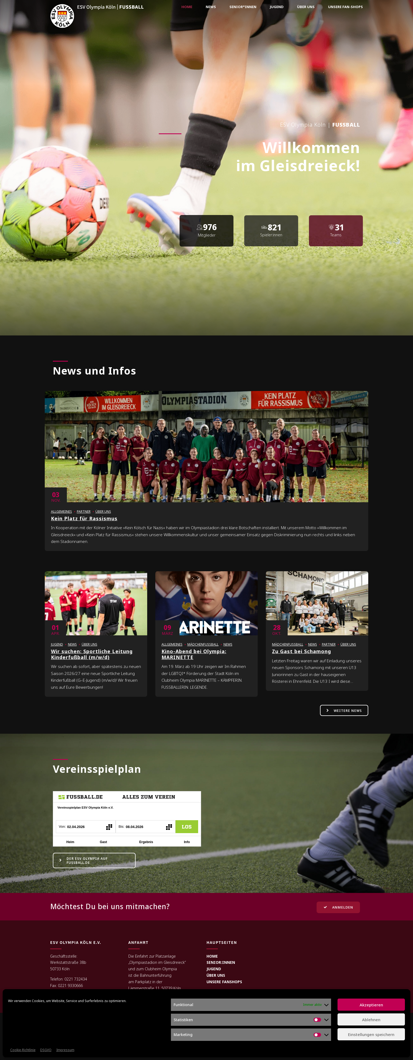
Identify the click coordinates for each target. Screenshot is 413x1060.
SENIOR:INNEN (220, 962)
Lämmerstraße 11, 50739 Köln (154, 988)
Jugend (277, 6)
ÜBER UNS (215, 975)
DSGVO (45, 1050)
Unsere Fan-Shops (345, 6)
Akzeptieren (371, 1004)
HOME (212, 956)
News (211, 6)
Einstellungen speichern (371, 1034)
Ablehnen (371, 1019)
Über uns (306, 6)
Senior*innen (242, 6)
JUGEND (213, 968)
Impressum (65, 1050)
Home (186, 6)
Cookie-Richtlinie (23, 1050)
